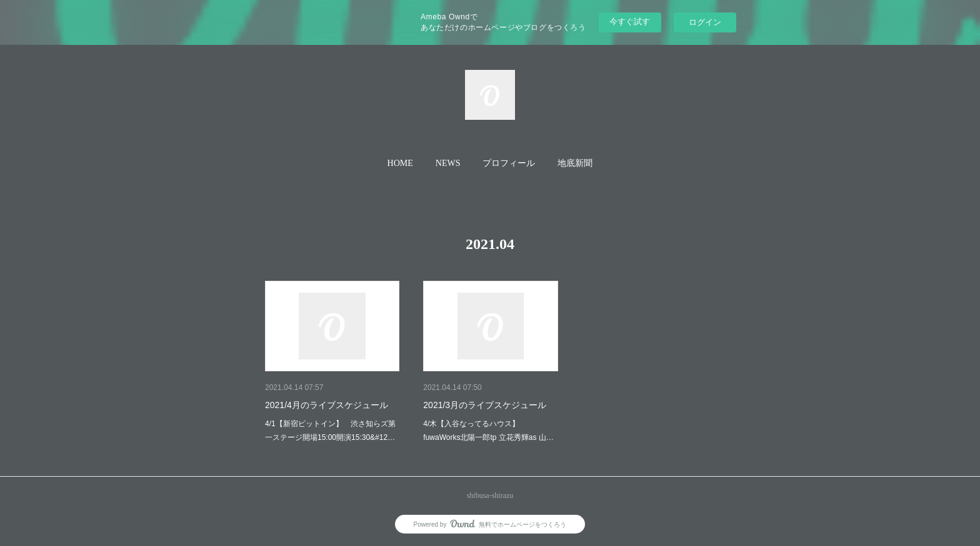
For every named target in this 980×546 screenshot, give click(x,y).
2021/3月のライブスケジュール (484, 405)
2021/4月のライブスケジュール (326, 405)
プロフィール (508, 163)
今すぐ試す (629, 21)
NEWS (448, 163)
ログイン (705, 22)
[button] (400, 163)
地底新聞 (575, 163)
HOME (400, 163)
